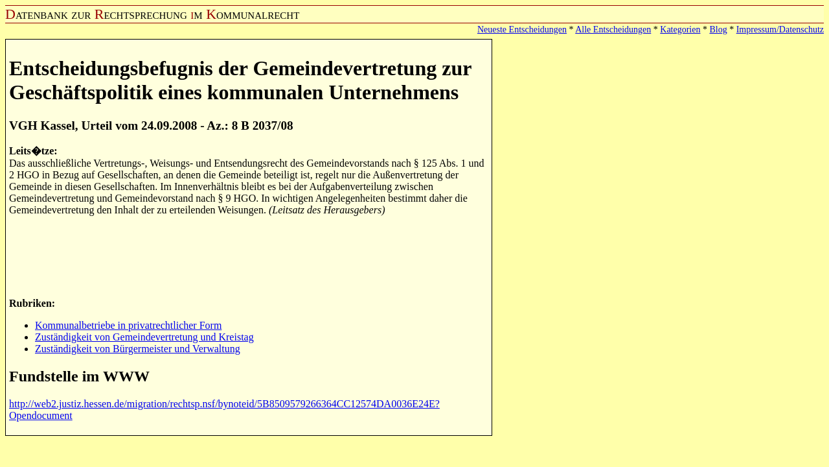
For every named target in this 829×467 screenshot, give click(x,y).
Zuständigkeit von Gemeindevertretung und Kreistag (144, 336)
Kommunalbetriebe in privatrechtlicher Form (128, 325)
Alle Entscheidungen (613, 29)
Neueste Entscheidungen (522, 29)
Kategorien (680, 29)
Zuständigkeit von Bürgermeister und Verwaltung (137, 348)
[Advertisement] (245, 255)
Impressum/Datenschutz (780, 29)
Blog (718, 29)
